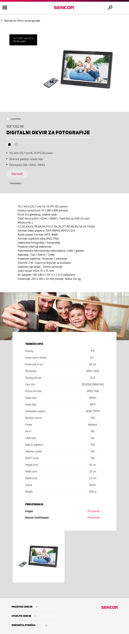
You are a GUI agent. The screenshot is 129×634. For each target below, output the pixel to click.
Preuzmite (94, 511)
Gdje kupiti (17, 174)
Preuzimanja (15, 183)
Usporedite (16, 119)
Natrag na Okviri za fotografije (22, 20)
